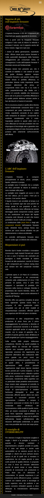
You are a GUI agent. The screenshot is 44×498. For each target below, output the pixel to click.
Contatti (13, 495)
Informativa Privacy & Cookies (25, 495)
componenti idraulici (13, 225)
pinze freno (25, 222)
